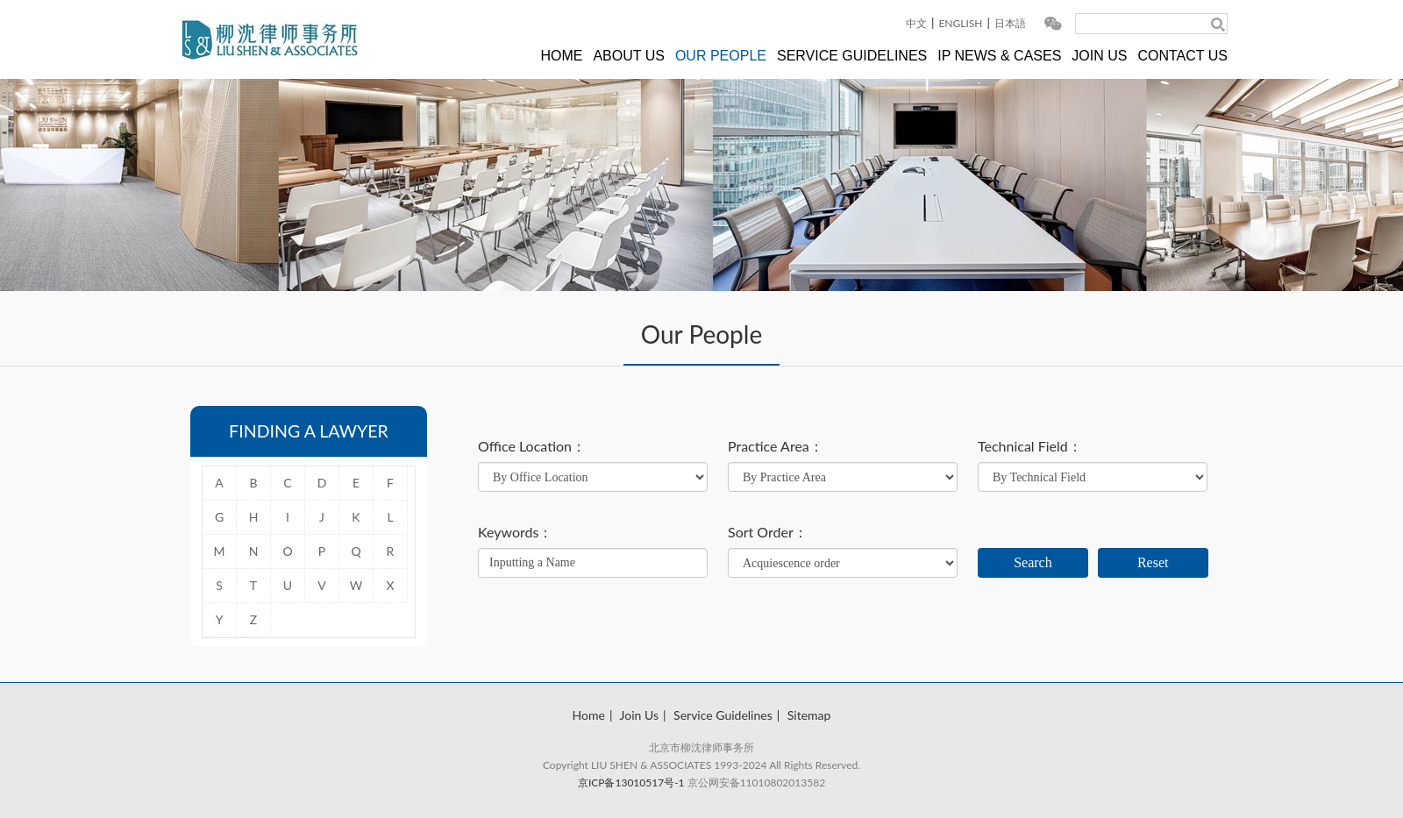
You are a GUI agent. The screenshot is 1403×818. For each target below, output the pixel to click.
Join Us (639, 715)
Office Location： (532, 446)
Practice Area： (775, 446)
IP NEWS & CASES (999, 55)
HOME (561, 55)
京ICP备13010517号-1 (631, 782)
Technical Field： (1030, 446)
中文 (916, 23)
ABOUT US (629, 55)
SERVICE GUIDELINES (852, 55)
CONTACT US (1182, 55)
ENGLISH (960, 23)
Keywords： (515, 532)
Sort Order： (768, 532)
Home (589, 715)
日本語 (1010, 23)
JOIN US (1099, 55)
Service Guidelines (723, 715)
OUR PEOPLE (720, 55)
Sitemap (809, 715)
